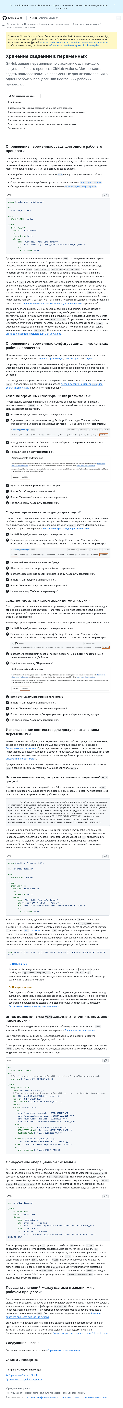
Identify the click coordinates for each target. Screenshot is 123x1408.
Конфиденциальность (48, 1397)
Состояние (66, 1397)
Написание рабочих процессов (54, 24)
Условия (31, 1397)
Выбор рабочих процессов (86, 24)
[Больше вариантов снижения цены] (38, 96)
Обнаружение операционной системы (41, 1162)
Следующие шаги (23, 1342)
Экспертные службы (91, 1397)
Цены (76, 1397)
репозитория (72, 358)
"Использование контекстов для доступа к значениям (52, 303)
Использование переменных (21, 27)
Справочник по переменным (63, 1350)
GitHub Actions (14, 24)
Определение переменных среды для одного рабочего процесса (54, 148)
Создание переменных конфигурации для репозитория (48, 396)
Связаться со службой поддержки (24, 1379)
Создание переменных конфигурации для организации (48, 600)
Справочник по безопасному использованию (34, 1006)
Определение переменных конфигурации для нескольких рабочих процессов (57, 345)
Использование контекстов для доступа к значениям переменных (52, 731)
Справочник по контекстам (21, 748)
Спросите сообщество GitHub (21, 1375)
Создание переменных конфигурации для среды (43, 512)
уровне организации (51, 358)
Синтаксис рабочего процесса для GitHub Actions (33, 333)
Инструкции (30, 24)
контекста (32, 930)
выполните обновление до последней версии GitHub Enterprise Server (74, 42)
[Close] (114, 4)
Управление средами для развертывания (66, 528)
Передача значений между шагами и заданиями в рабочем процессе (50, 1289)
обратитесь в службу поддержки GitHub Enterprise (74, 45)
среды (88, 358)
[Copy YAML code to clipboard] (105, 195)
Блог (105, 1397)
